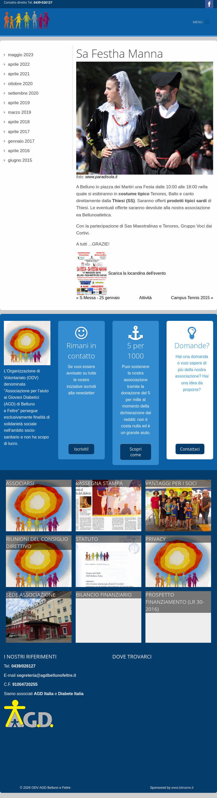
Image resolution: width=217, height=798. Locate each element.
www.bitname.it (182, 787)
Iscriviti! (81, 449)
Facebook (209, 4)
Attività (145, 298)
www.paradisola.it (101, 177)
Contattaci (190, 449)
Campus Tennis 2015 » (192, 298)
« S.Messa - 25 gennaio (98, 298)
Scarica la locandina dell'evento (137, 273)
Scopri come (136, 452)
